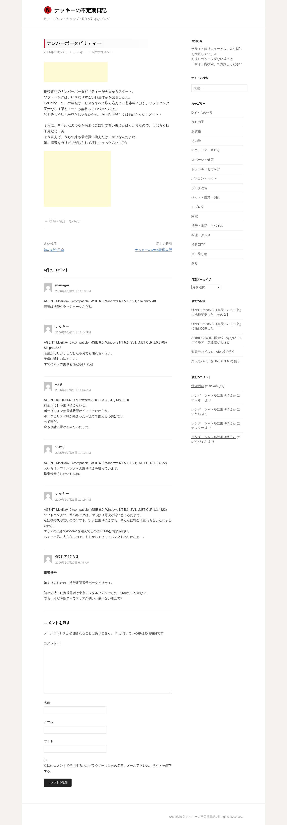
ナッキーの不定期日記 (80, 10)
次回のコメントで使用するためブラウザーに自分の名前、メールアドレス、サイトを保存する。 (107, 768)
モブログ (197, 206)
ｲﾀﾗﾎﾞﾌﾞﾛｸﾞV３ (67, 557)
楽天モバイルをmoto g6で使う (213, 351)
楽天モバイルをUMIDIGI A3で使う (215, 361)
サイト (48, 741)
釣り (194, 263)
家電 (194, 216)
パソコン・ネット (204, 178)
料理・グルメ (200, 235)
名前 (47, 702)
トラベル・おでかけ (205, 169)
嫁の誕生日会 (54, 250)
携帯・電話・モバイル (65, 221)
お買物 (196, 131)
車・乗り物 (199, 254)
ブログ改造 (199, 188)
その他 (196, 140)
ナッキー (79, 52)
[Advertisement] (76, 72)
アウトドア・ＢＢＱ (205, 150)
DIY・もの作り (202, 112)
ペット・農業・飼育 (205, 197)
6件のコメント (102, 52)
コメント (52, 643)
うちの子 (197, 122)
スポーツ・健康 (202, 159)
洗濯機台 (197, 386)
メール (48, 721)
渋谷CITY (198, 244)
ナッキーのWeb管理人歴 (153, 250)
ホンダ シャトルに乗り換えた (213, 395)
